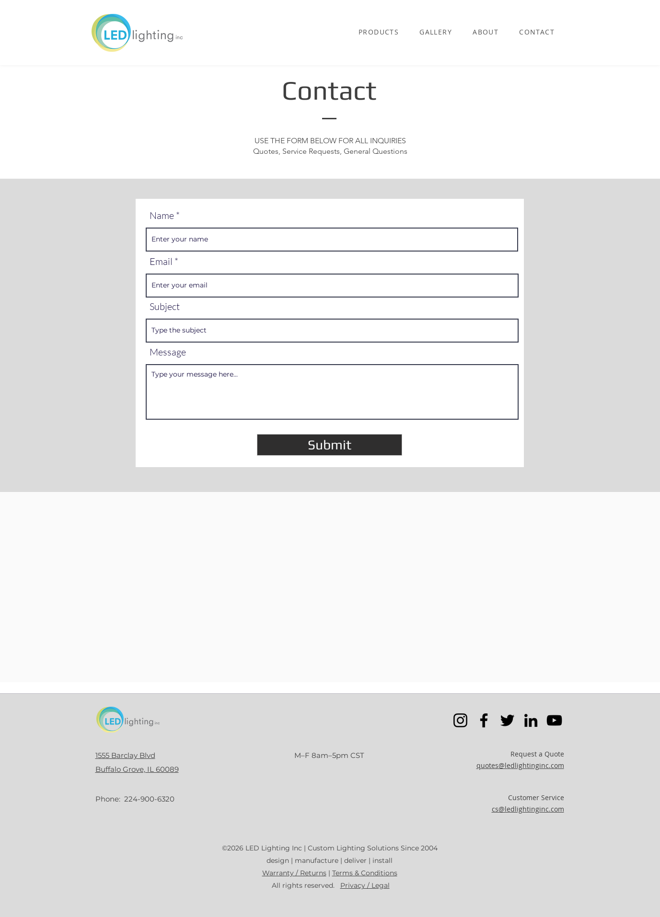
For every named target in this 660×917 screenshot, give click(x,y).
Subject (165, 306)
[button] (378, 32)
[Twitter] (507, 720)
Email (161, 261)
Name (162, 215)
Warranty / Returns (294, 873)
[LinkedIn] (530, 720)
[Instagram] (460, 720)
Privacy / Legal (365, 885)
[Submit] (329, 445)
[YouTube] (554, 720)
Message (168, 352)
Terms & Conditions (364, 873)
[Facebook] (484, 720)
